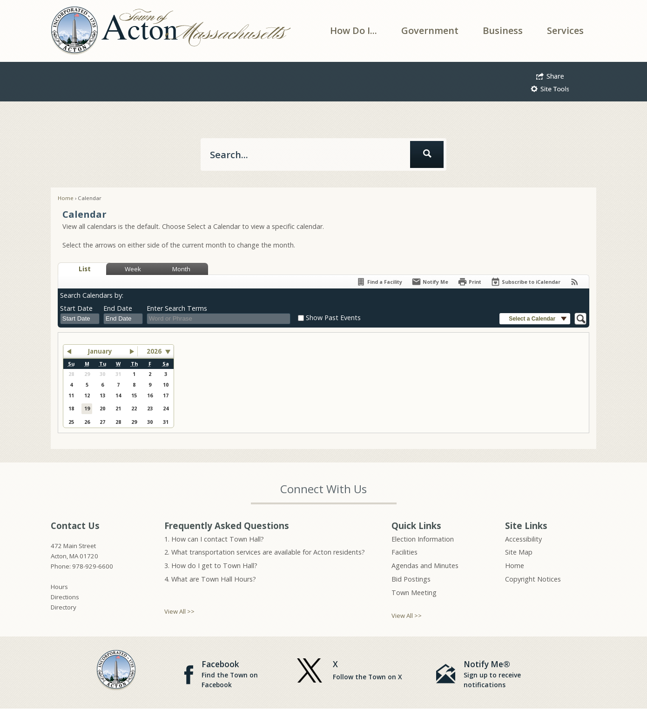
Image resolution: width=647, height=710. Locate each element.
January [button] (100, 351)
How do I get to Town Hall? (214, 565)
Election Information (422, 539)
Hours (59, 587)
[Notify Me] (429, 282)
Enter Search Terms (177, 308)
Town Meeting (414, 592)
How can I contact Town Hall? (217, 539)
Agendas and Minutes (424, 565)
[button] (550, 74)
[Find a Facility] (379, 282)
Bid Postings (411, 579)
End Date (117, 308)
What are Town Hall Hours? (213, 579)
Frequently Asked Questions (226, 525)
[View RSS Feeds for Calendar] (575, 282)
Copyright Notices (533, 579)
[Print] (469, 282)
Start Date (76, 308)
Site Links (526, 525)
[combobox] (80, 319)
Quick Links (416, 525)
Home (66, 197)
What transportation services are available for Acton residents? (268, 552)
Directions (65, 597)
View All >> (179, 611)
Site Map (518, 552)
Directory (63, 607)
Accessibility (523, 539)
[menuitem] (353, 30)
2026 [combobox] (154, 351)
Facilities (404, 552)
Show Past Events (333, 317)
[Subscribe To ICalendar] (525, 282)
